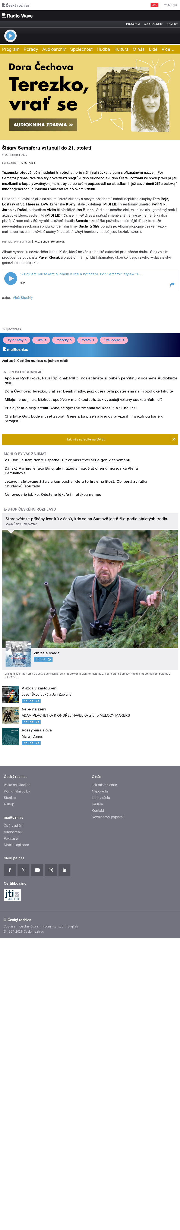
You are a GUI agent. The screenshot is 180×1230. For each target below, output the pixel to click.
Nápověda (100, 1083)
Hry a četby (16, 541)
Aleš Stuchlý (23, 498)
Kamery (172, 23)
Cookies (9, 1218)
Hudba (103, 49)
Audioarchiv (153, 23)
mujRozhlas (11, 530)
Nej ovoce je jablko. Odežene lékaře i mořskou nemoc (70, 774)
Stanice (10, 1090)
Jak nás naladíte (104, 1077)
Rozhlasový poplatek (108, 1109)
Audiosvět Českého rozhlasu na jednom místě (35, 561)
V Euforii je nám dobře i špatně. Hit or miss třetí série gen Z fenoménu (84, 712)
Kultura (121, 49)
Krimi (41, 541)
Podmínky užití (52, 1218)
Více (168, 49)
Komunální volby (17, 1083)
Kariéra (97, 1096)
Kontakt (98, 1102)
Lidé (153, 49)
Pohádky (64, 541)
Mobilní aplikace (16, 1137)
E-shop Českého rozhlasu (30, 801)
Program (133, 23)
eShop (9, 1096)
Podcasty (11, 1130)
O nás (139, 49)
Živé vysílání (113, 541)
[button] (172, 485)
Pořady (31, 49)
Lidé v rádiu (101, 1090)
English (72, 1218)
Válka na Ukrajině (17, 1077)
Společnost (81, 49)
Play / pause (10, 479)
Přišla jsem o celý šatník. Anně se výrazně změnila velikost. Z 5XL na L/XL (88, 640)
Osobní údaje (28, 1218)
